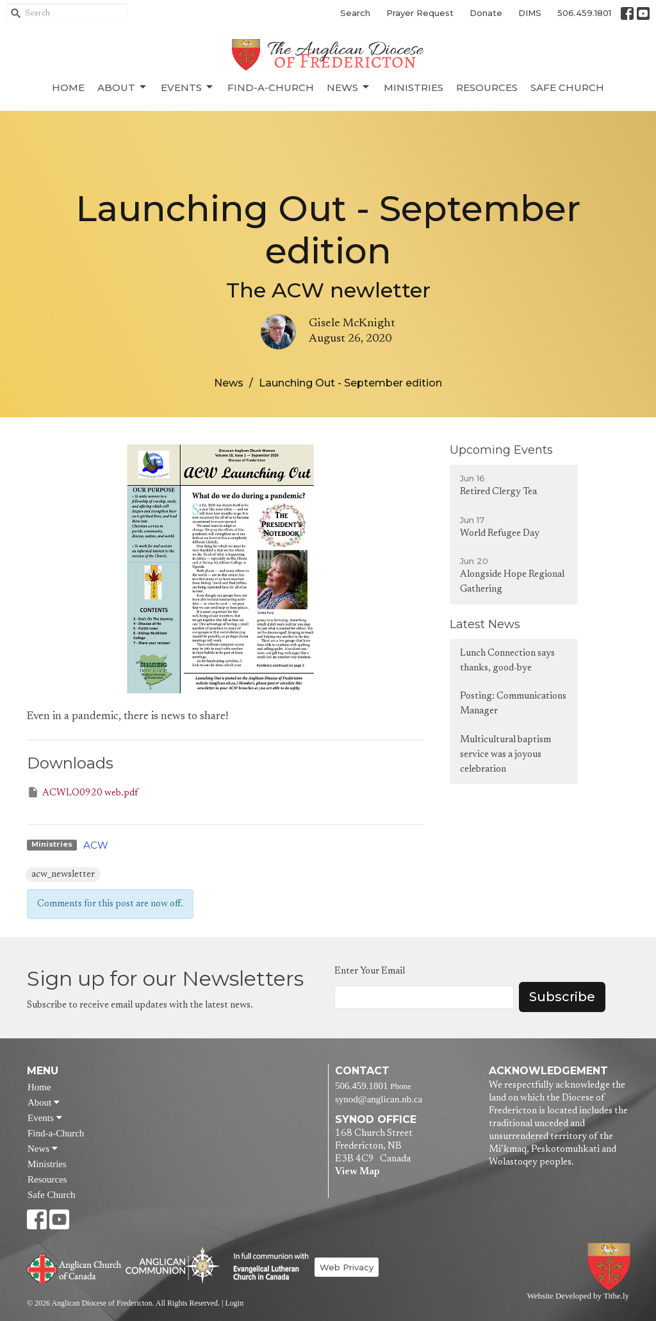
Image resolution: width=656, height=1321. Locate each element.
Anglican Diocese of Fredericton (611, 1267)
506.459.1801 (584, 13)
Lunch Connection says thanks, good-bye (507, 661)
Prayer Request (420, 13)
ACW (95, 845)
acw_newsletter (63, 874)
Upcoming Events (501, 450)
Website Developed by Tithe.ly (578, 1296)
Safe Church (567, 87)
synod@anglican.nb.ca (378, 1099)
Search (355, 13)
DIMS (529, 13)
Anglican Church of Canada (74, 1267)
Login (234, 1303)
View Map (357, 1172)
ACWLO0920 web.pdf (82, 792)
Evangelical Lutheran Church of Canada (266, 1267)
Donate (486, 13)
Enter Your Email (369, 971)
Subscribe (562, 996)
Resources (487, 87)
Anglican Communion (172, 1265)
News (349, 87)
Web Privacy (346, 1267)
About (122, 87)
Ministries (413, 87)
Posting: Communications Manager (513, 704)
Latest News (485, 624)
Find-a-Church (270, 87)
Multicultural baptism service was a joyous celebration (505, 755)
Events (188, 87)
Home (68, 87)
